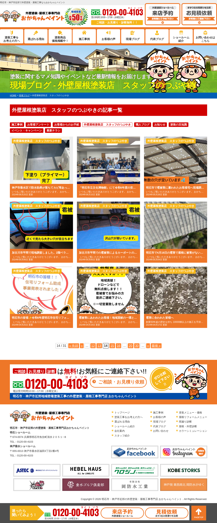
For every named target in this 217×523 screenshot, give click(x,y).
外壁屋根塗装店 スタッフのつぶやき (107, 124)
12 (93, 345)
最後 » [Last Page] (156, 345)
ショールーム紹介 (181, 39)
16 (118, 345)
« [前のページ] (82, 345)
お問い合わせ (160, 430)
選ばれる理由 (36, 39)
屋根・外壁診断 (188, 426)
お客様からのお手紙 (66, 124)
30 (137, 345)
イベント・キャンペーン (26, 130)
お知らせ (159, 124)
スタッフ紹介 (122, 435)
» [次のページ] (148, 345)
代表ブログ (157, 39)
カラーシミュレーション (193, 430)
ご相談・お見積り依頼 (121, 381)
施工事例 (84, 39)
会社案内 (119, 430)
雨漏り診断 (185, 421)
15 (112, 345)
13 (99, 345)
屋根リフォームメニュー (193, 417)
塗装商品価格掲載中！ (60, 39)
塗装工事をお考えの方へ (11, 39)
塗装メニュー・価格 (190, 412)
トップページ (122, 412)
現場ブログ (133, 39)
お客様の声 (108, 39)
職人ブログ (143, 124)
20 (130, 345)
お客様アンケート (38, 124)
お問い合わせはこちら (205, 39)
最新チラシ (53, 130)
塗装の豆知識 (178, 124)
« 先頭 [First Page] (73, 345)
